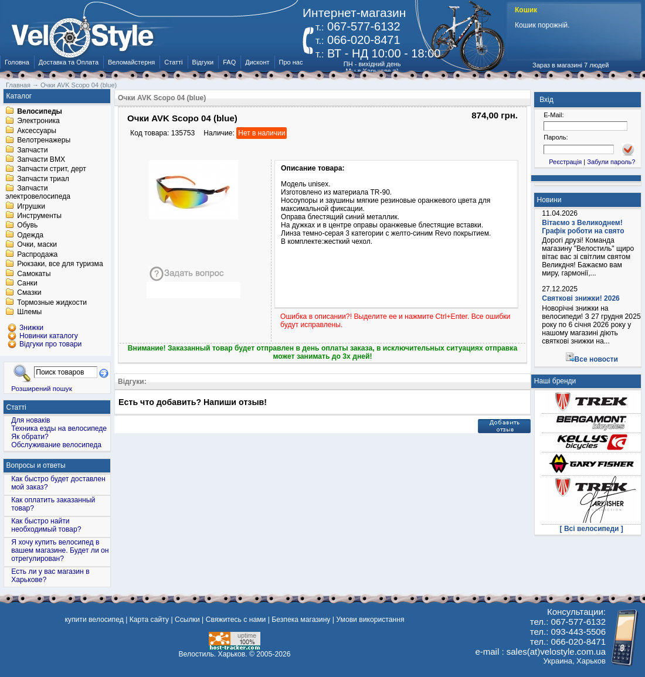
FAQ (229, 62)
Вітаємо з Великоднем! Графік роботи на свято (583, 227)
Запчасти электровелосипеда (37, 193)
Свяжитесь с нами (236, 619)
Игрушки (31, 206)
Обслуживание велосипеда (56, 445)
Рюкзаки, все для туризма (60, 264)
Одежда (30, 235)
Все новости (596, 359)
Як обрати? (30, 437)
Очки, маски (37, 245)
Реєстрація (565, 161)
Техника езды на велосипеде (59, 428)
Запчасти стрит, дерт (51, 169)
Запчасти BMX (41, 159)
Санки (27, 283)
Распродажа (37, 254)
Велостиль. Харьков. (213, 654)
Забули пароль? (611, 161)
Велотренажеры (43, 141)
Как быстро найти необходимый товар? (46, 525)
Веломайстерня (131, 62)
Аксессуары (36, 131)
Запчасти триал (43, 179)
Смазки (29, 293)
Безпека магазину (300, 619)
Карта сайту (149, 619)
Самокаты (33, 274)
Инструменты (39, 216)
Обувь (27, 226)
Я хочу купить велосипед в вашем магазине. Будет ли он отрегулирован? (59, 550)
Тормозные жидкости (52, 302)
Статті (173, 62)
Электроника (38, 121)
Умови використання (370, 619)
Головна (17, 62)
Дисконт (257, 62)
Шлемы (29, 312)
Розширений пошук (41, 388)
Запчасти (32, 150)
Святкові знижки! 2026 (581, 298)
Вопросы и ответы (36, 465)
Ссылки (187, 619)
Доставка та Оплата (69, 62)
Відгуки (203, 62)
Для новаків (30, 420)
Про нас (291, 62)
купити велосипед (93, 619)
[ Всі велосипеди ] (591, 529)
